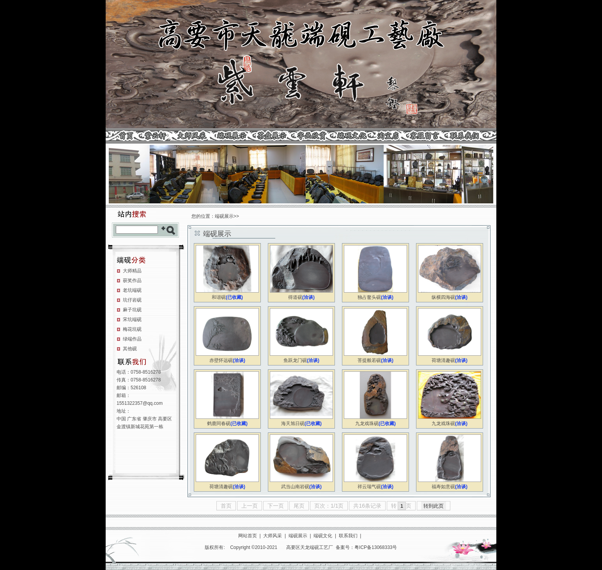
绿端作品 (132, 339)
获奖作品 (132, 280)
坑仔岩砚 (132, 300)
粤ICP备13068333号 (375, 547)
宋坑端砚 (132, 319)
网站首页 (247, 535)
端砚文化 (322, 535)
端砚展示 (224, 216)
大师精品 (132, 271)
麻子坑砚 (132, 309)
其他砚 (130, 348)
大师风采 (272, 535)
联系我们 (348, 535)
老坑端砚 (132, 290)
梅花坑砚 (132, 329)
